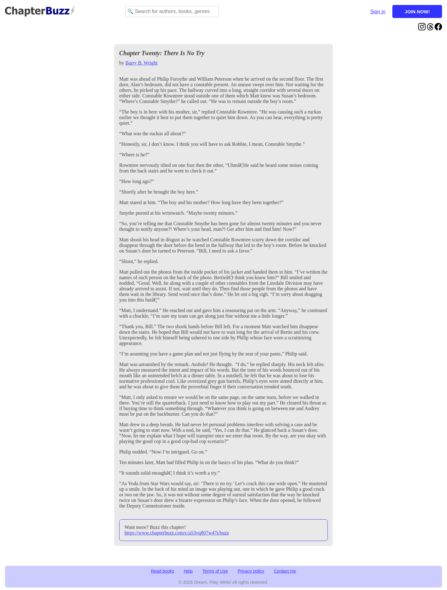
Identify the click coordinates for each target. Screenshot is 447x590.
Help (188, 571)
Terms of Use (215, 571)
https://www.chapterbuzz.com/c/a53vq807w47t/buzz (176, 532)
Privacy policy (251, 571)
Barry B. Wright (141, 62)
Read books (162, 571)
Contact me (285, 571)
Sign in (378, 11)
